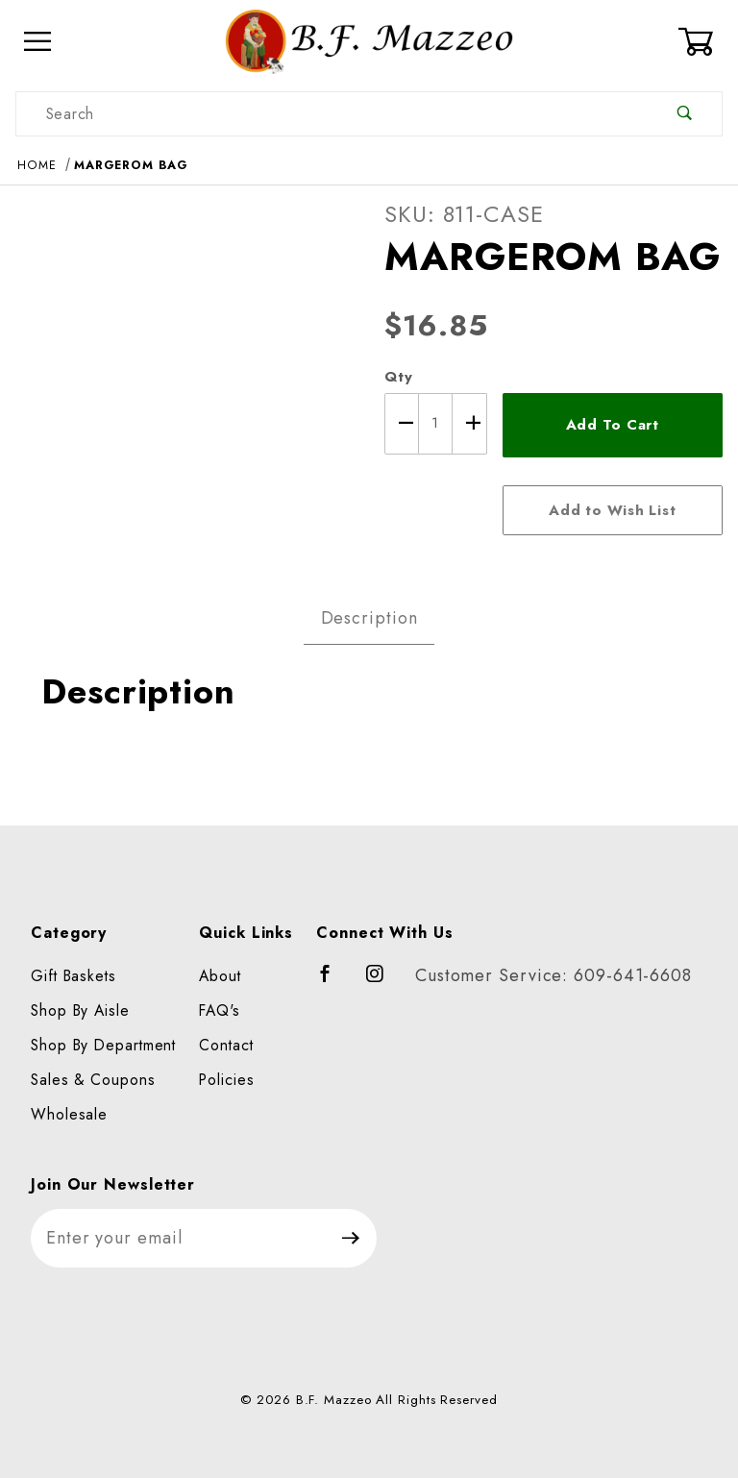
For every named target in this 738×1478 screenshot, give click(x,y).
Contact (226, 1045)
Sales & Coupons (93, 1080)
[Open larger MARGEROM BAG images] (184, 368)
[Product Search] (332, 113)
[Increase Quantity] (470, 424)
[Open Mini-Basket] (700, 41)
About (220, 976)
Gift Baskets (73, 976)
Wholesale (69, 1114)
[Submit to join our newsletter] (351, 1238)
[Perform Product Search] (685, 113)
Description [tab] (369, 617)
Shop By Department (103, 1045)
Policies (226, 1080)
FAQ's (219, 1010)
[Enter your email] (178, 1238)
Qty (398, 376)
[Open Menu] (38, 41)
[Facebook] (334, 982)
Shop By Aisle (80, 1010)
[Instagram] (383, 982)
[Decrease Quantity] (401, 424)
